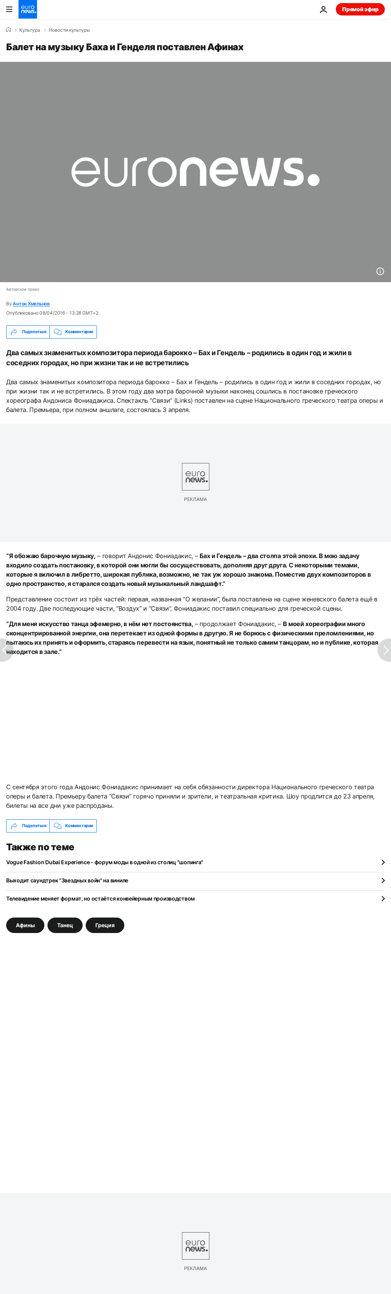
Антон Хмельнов (31, 303)
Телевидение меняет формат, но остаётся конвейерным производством (100, 898)
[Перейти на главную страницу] (28, 9)
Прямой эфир (360, 9)
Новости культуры (69, 30)
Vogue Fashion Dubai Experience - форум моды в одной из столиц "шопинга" (104, 862)
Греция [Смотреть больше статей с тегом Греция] (105, 924)
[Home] (8, 29)
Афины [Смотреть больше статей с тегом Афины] (25, 924)
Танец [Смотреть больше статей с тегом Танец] (65, 924)
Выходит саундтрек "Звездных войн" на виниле (67, 880)
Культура (29, 30)
